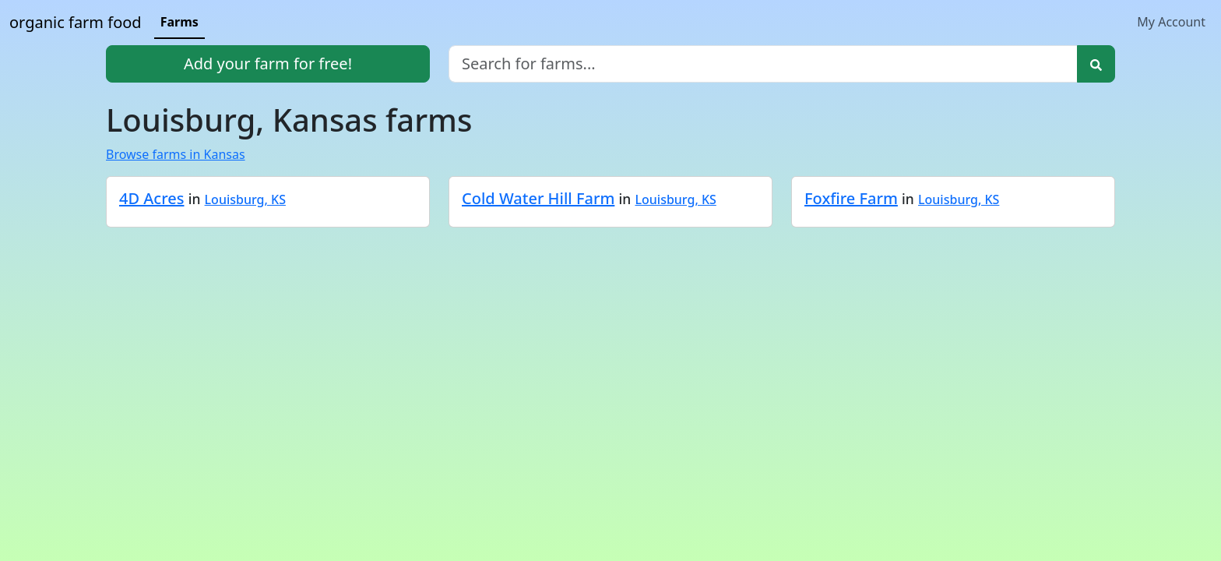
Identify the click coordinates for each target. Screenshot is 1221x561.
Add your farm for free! (268, 63)
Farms (179, 21)
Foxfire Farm (851, 198)
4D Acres (151, 198)
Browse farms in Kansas (175, 154)
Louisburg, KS (245, 199)
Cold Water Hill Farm (538, 198)
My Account (1171, 21)
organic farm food (75, 22)
